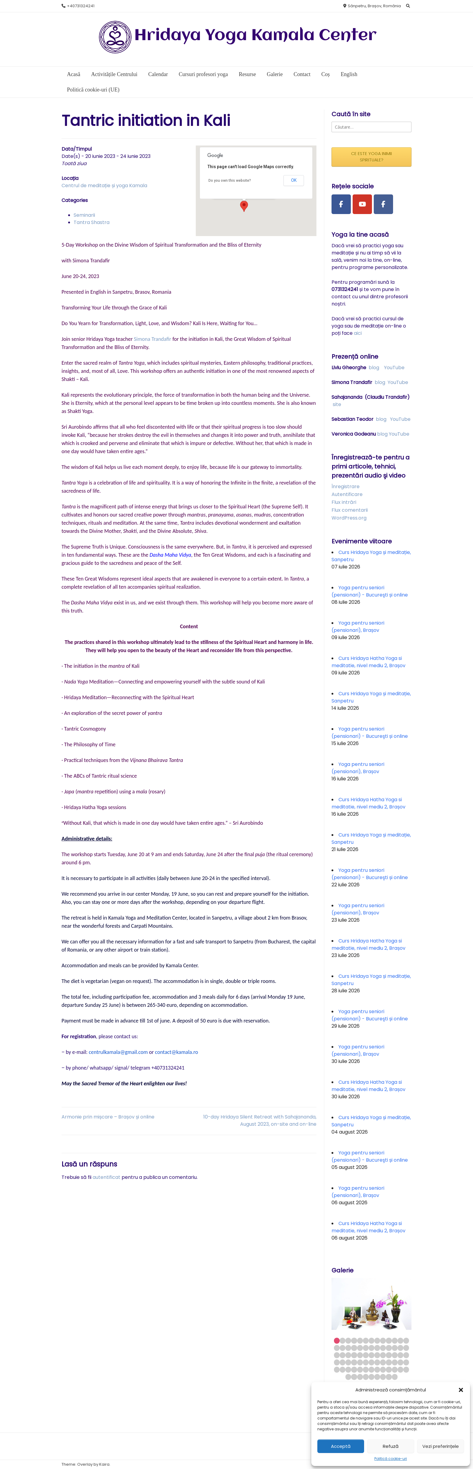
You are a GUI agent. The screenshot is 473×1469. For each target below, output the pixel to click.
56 (354, 1369)
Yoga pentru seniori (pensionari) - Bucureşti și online (370, 591)
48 (383, 1362)
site (337, 404)
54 (342, 1369)
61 (383, 1369)
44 (360, 1362)
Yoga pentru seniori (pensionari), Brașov (358, 626)
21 (377, 1348)
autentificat (106, 1177)
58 (366, 1369)
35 (383, 1355)
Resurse (247, 74)
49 (389, 1362)
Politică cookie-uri (390, 1458)
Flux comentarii (350, 510)
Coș (325, 74)
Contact (302, 74)
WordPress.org (349, 517)
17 (354, 1348)
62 (389, 1369)
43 (354, 1362)
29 (348, 1355)
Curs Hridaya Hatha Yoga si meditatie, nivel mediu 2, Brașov (368, 662)
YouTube (394, 367)
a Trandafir (159, 339)
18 (360, 1348)
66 (348, 1377)
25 (400, 1348)
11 (395, 1340)
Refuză (390, 1446)
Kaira (104, 1464)
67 (354, 1377)
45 (366, 1362)
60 (377, 1369)
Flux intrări (344, 502)
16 (348, 1348)
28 (342, 1355)
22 (383, 1348)
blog (374, 367)
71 (377, 1377)
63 (395, 1369)
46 (371, 1362)
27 (337, 1355)
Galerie (275, 74)
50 (395, 1362)
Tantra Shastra (92, 222)
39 (406, 1355)
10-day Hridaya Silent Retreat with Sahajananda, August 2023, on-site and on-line (259, 1120)
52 (406, 1362)
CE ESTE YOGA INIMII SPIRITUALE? (371, 157)
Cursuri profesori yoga (203, 74)
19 (366, 1348)
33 (371, 1355)
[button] (461, 1390)
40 (337, 1362)
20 (371, 1348)
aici (358, 333)
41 (342, 1362)
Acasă (73, 74)
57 (360, 1369)
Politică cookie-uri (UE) (93, 90)
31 (360, 1355)
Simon (141, 339)
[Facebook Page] (341, 204)
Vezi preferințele (440, 1446)
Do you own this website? (229, 180)
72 (383, 1377)
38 (400, 1355)
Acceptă (341, 1446)
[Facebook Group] (383, 204)
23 (389, 1348)
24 (395, 1348)
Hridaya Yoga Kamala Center (255, 35)
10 (389, 1340)
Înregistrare (346, 486)
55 (348, 1369)
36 (389, 1355)
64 (400, 1369)
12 (400, 1340)
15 (342, 1348)
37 (395, 1355)
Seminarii (84, 215)
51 (400, 1362)
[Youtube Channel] (362, 204)
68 (360, 1377)
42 (348, 1362)
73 (389, 1377)
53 (337, 1369)
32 (366, 1355)
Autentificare (347, 494)
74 (395, 1377)
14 (337, 1348)
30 (354, 1355)
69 (366, 1377)
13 (406, 1340)
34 (377, 1355)
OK (294, 180)
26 (406, 1348)
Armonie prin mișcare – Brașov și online (108, 1116)
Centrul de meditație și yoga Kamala (104, 185)
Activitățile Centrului (114, 74)
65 (406, 1369)
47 (377, 1362)
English (349, 74)
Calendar (158, 74)
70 (371, 1377)
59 (371, 1369)
